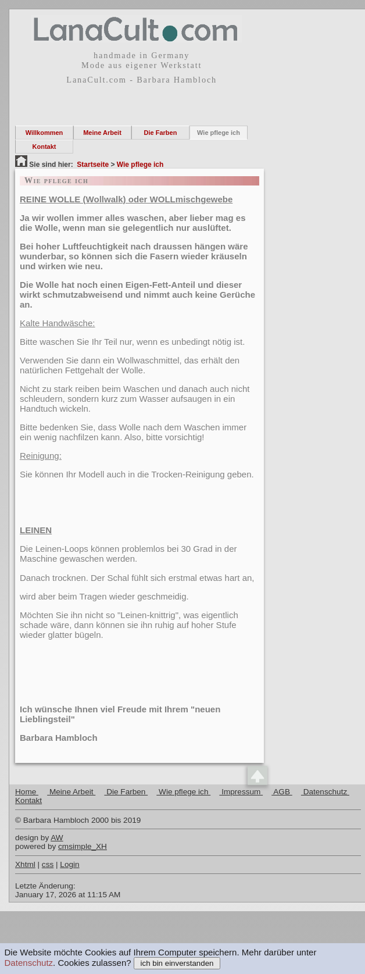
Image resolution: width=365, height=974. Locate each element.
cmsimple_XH (82, 846)
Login (69, 864)
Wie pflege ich (218, 132)
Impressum (241, 791)
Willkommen (44, 132)
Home (26, 791)
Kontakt (44, 146)
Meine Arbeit (102, 132)
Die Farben (160, 132)
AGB (281, 791)
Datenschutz (29, 963)
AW (57, 837)
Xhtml (25, 864)
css (47, 864)
